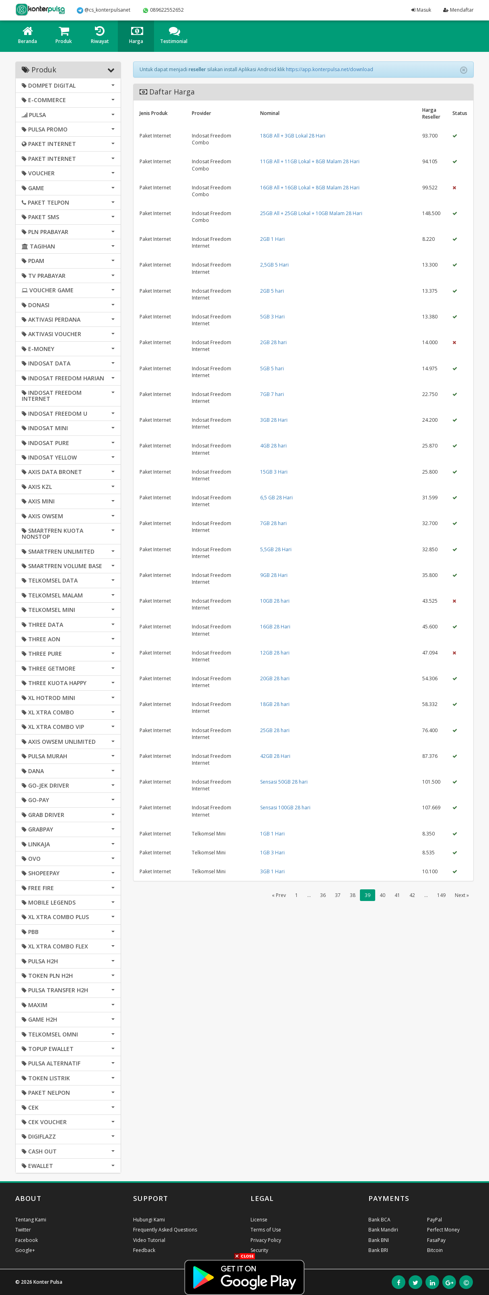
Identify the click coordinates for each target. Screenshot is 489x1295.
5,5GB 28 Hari (276, 549)
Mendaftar (458, 9)
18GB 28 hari (275, 704)
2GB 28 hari (273, 342)
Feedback (144, 1250)
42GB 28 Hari (275, 756)
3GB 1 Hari (272, 871)
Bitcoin (435, 1250)
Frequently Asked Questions (165, 1229)
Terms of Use (266, 1229)
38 (352, 895)
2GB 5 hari (272, 290)
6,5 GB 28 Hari (276, 497)
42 (412, 895)
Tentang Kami (30, 1219)
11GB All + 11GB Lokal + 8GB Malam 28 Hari (310, 161)
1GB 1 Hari (272, 833)
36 (323, 895)
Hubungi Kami (149, 1219)
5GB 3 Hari (272, 316)
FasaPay (436, 1240)
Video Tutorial (149, 1240)
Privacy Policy (266, 1240)
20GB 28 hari (275, 678)
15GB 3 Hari (274, 471)
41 (397, 895)
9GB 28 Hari (274, 575)
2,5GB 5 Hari (274, 264)
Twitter (23, 1229)
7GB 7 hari (272, 394)
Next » (462, 895)
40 (382, 895)
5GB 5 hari (272, 368)
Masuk (421, 9)
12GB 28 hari (275, 652)
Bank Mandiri (383, 1229)
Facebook (26, 1240)
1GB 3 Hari (272, 852)
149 (441, 895)
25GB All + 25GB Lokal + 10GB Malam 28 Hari (311, 213)
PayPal (434, 1219)
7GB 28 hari (273, 523)
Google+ (25, 1250)
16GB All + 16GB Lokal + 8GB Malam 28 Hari (310, 187)
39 (367, 895)
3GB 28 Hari (274, 420)
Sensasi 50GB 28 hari (284, 781)
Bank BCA (379, 1219)
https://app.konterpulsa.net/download (329, 69)
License (259, 1219)
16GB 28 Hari (275, 626)
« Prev (279, 895)
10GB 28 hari (275, 600)
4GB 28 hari (273, 445)
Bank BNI (378, 1240)
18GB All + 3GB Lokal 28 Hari (292, 135)
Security (259, 1250)
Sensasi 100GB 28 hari (285, 807)
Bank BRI (378, 1250)
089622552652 (163, 10)
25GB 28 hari (275, 730)
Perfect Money (443, 1229)
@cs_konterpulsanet (103, 10)
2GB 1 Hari (272, 239)
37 (338, 895)
